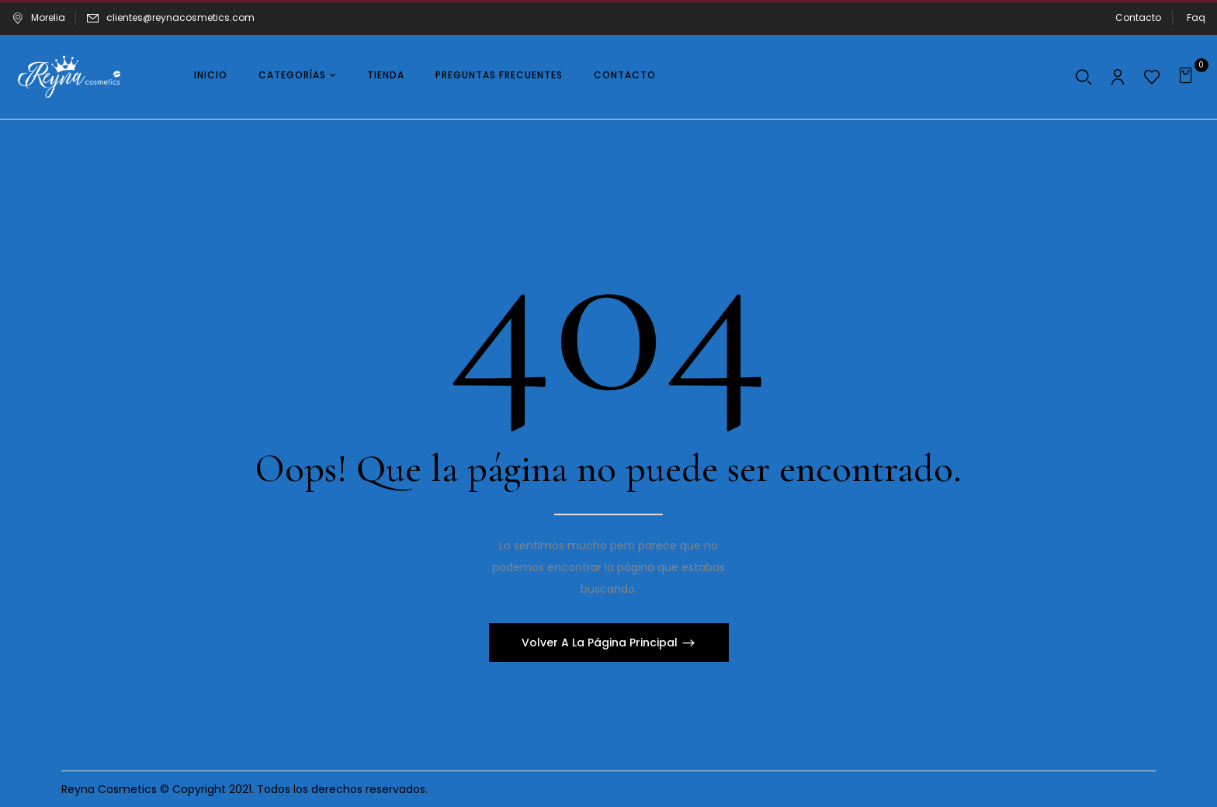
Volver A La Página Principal (601, 642)
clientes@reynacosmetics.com (180, 17)
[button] (1188, 77)
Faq (1196, 17)
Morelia (38, 17)
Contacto (1138, 17)
